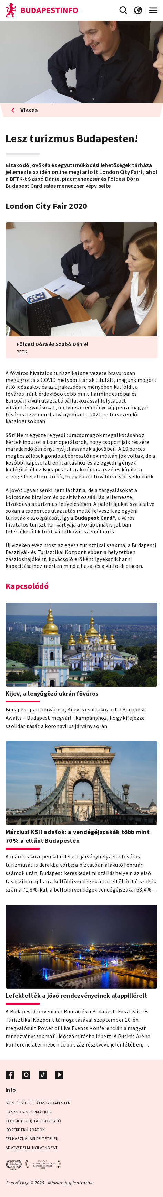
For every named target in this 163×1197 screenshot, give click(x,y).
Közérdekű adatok (25, 1129)
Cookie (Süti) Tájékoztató (33, 1120)
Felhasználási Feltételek (32, 1138)
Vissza (24, 110)
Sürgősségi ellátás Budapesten (38, 1102)
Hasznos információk (28, 1111)
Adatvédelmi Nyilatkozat (32, 1147)
